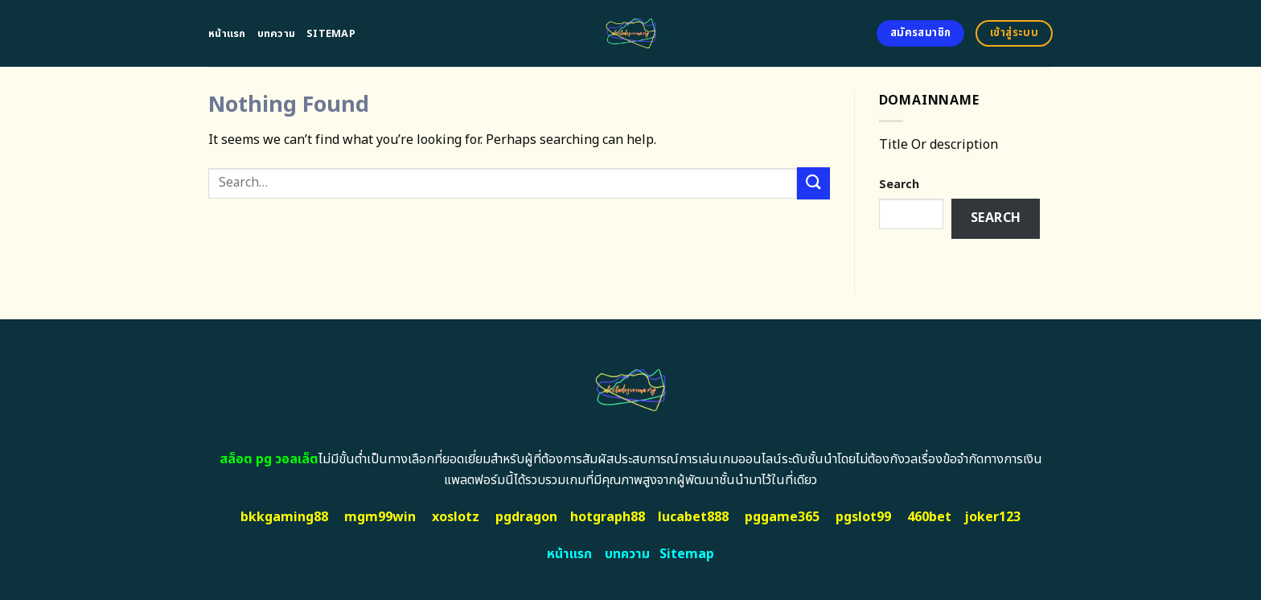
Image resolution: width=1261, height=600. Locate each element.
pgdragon (526, 517)
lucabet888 (693, 517)
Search (899, 184)
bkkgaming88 (284, 517)
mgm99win (380, 517)
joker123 (992, 517)
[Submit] (813, 183)
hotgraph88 (607, 517)
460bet (929, 517)
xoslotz (455, 517)
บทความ (276, 34)
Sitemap (330, 34)
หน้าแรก (227, 34)
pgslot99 (863, 517)
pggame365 (782, 517)
